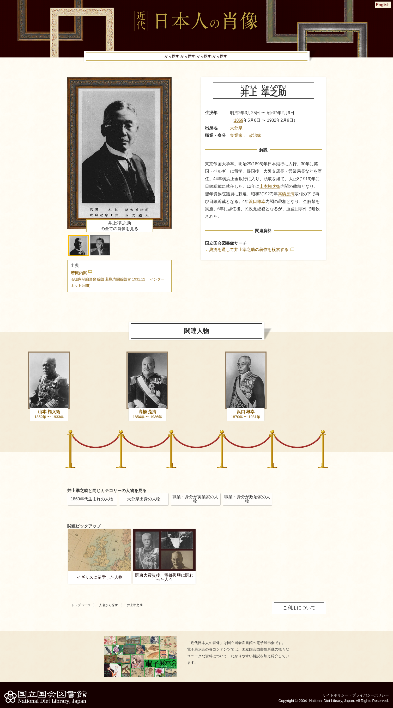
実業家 (237, 140)
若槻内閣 (118, 284)
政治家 (255, 140)
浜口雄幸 (257, 206)
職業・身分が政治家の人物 (247, 504)
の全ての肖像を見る (119, 231)
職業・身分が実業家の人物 (195, 504)
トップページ (80, 610)
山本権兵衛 (269, 191)
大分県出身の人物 (143, 504)
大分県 (236, 133)
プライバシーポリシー (368, 691)
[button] (78, 251)
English (383, 5)
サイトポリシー (328, 691)
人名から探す (108, 610)
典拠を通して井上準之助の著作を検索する (249, 255)
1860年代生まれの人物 (92, 504)
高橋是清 (286, 199)
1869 (239, 125)
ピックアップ (267, 59)
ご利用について (301, 612)
